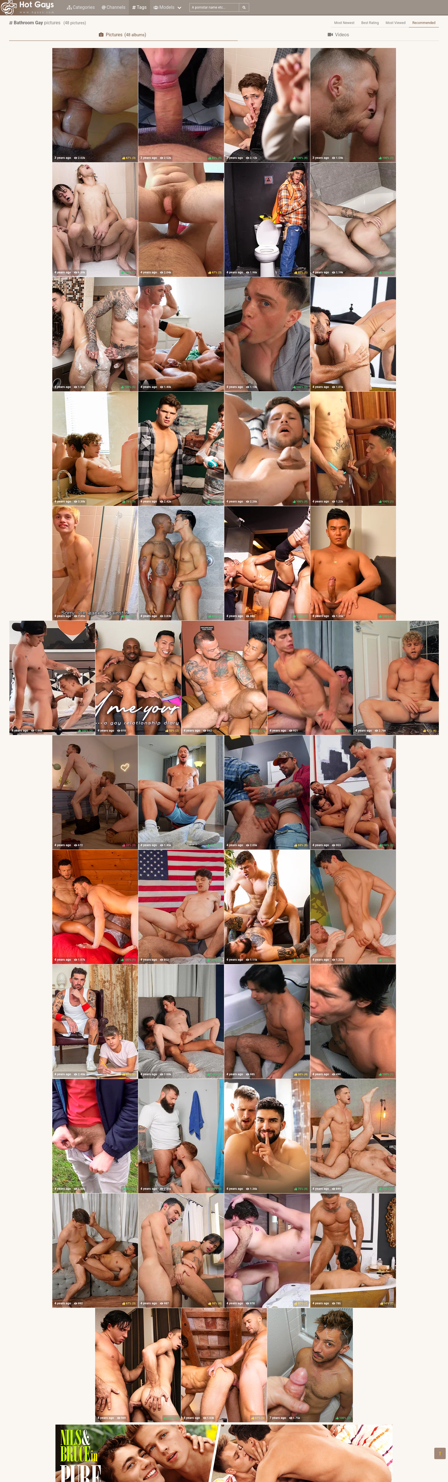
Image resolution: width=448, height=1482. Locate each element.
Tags (139, 7)
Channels (113, 7)
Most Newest (344, 23)
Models (163, 7)
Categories (81, 7)
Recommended (423, 23)
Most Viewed (396, 23)
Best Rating (370, 23)
